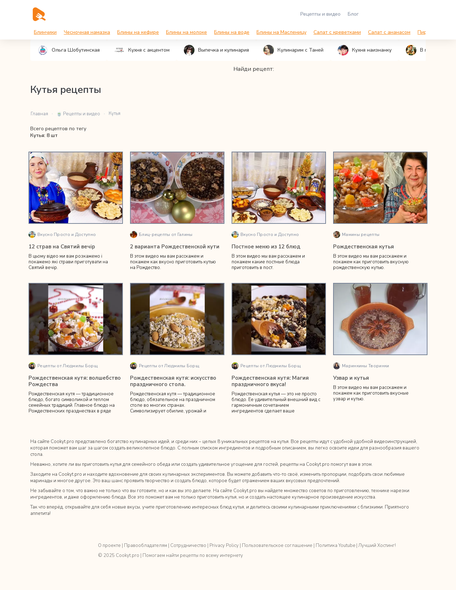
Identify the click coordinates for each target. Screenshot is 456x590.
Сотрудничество (188, 545)
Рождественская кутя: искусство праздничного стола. (173, 381)
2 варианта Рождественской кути (174, 246)
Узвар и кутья (351, 377)
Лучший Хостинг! (377, 545)
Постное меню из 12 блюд (266, 246)
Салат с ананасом (389, 32)
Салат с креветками (337, 32)
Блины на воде (231, 32)
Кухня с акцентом (142, 50)
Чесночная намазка (87, 32)
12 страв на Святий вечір (61, 246)
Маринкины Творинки (361, 365)
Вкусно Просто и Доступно (62, 234)
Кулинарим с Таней (293, 50)
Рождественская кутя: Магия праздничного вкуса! (270, 381)
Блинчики (45, 32)
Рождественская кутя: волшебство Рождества (74, 381)
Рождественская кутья (363, 246)
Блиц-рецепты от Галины (161, 234)
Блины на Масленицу (281, 32)
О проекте (109, 545)
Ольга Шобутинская (68, 50)
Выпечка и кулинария (216, 50)
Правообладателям (145, 545)
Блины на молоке (186, 32)
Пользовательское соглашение (277, 545)
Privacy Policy (224, 545)
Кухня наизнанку (365, 50)
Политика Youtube (335, 545)
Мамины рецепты (356, 234)
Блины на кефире (138, 32)
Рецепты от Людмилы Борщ (63, 365)
